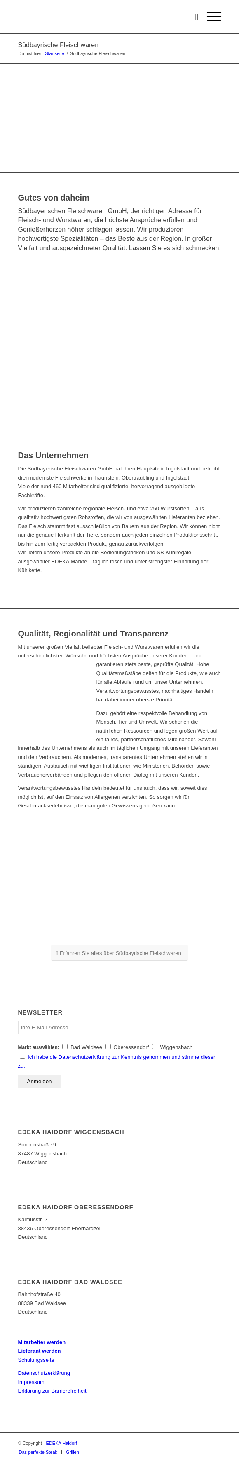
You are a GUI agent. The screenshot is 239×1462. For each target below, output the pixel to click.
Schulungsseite (36, 1360)
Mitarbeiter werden (42, 1342)
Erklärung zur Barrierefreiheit (52, 1391)
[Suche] (193, 16)
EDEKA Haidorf (61, 1443)
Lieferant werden (39, 1351)
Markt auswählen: (38, 1047)
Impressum (31, 1382)
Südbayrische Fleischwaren (58, 45)
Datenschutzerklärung (44, 1373)
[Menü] (210, 16)
